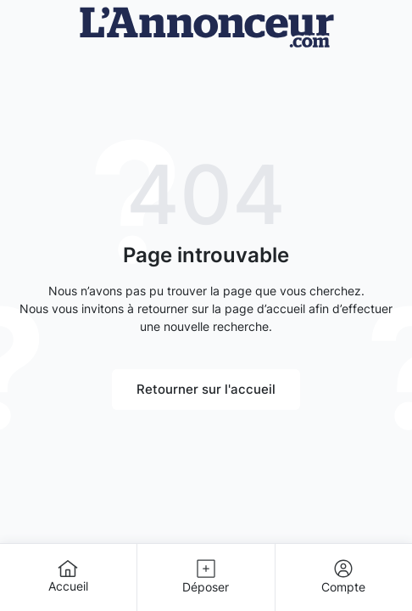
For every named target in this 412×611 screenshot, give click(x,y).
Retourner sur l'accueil (206, 389)
